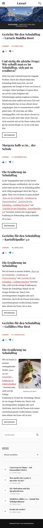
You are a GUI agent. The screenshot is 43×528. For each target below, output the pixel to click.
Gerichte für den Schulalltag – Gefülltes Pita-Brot (21, 325)
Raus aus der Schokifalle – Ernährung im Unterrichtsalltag (20, 274)
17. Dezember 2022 (19, 157)
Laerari (5, 46)
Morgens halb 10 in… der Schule (19, 147)
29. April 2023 (17, 46)
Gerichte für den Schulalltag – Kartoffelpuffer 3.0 (21, 237)
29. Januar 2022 (18, 335)
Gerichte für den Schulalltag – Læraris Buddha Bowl (21, 36)
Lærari (21, 3)
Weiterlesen (9, 135)
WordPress (29, 523)
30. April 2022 (17, 247)
